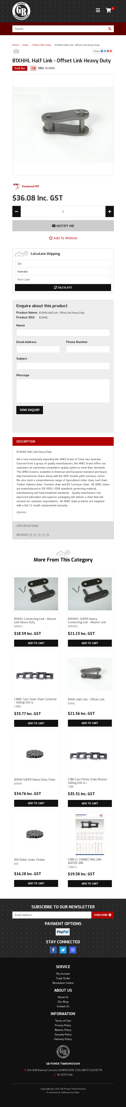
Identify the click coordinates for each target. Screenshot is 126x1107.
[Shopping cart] (108, 10)
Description (26, 441)
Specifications (28, 526)
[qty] (63, 263)
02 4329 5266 (63, 1074)
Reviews (33, 535)
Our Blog (63, 1001)
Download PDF (25, 186)
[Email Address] (52, 915)
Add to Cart (36, 643)
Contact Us (63, 1006)
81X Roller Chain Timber (36, 861)
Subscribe (102, 915)
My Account (63, 973)
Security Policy (63, 1034)
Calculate (63, 287)
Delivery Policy (63, 1039)
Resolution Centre (63, 983)
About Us (63, 997)
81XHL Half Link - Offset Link (90, 701)
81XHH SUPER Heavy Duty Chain (36, 781)
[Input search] (59, 28)
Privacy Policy (63, 1025)
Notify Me (63, 225)
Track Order (63, 978)
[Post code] (63, 279)
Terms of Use (63, 1020)
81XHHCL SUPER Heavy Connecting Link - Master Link (90, 622)
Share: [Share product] (103, 51)
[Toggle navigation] (98, 10)
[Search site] (110, 28)
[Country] (63, 271)
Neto (76, 1092)
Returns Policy (63, 1030)
